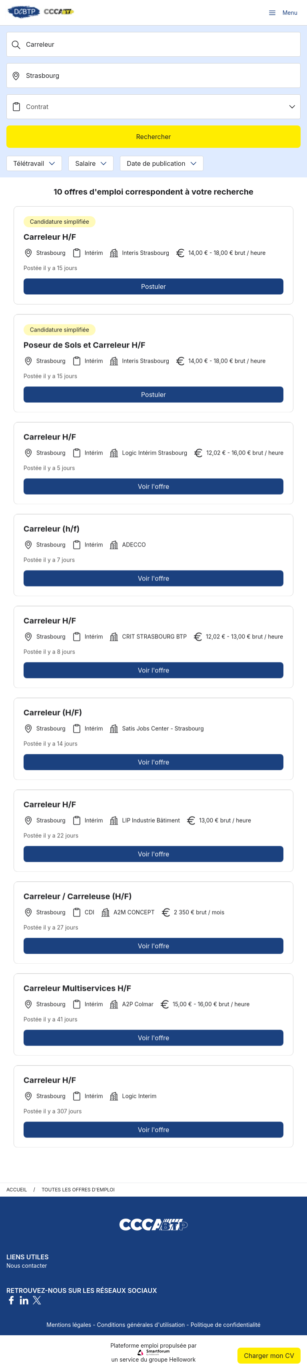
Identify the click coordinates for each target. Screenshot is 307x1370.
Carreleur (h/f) (52, 532)
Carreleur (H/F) (53, 715)
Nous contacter (26, 1265)
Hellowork (182, 1359)
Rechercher (153, 137)
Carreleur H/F (50, 237)
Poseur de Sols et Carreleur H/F (85, 348)
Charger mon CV (269, 1356)
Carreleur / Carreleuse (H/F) (78, 899)
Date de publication (161, 163)
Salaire (91, 163)
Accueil (16, 1190)
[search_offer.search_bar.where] (153, 75)
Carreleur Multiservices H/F (78, 991)
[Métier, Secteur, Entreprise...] (153, 44)
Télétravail (34, 163)
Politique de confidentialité (226, 1324)
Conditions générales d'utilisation (141, 1324)
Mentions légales (68, 1324)
